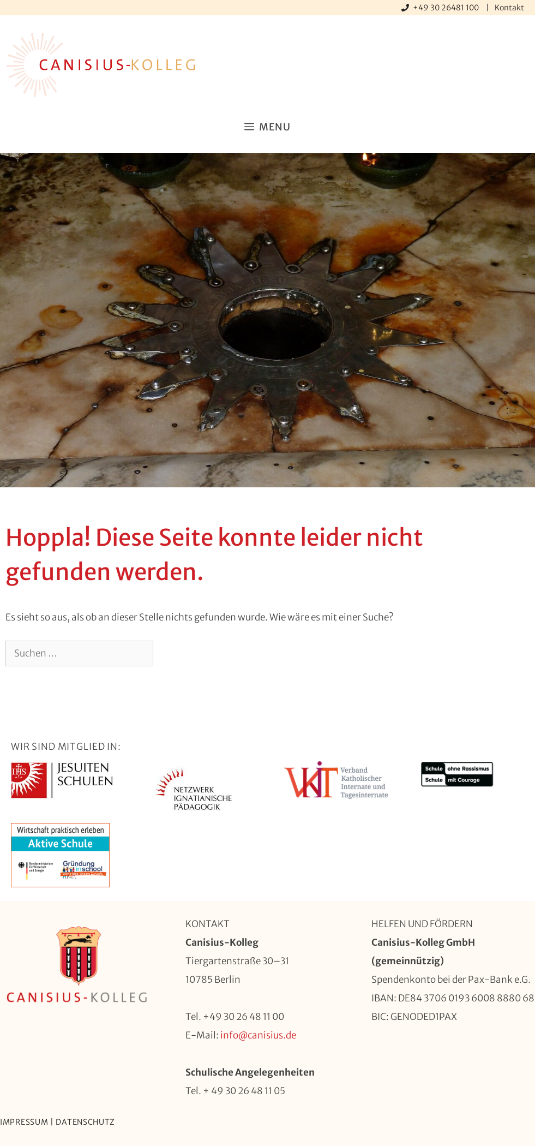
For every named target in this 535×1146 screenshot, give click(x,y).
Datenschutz (85, 1122)
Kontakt (509, 8)
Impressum (24, 1122)
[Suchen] (171, 654)
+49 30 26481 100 (446, 8)
